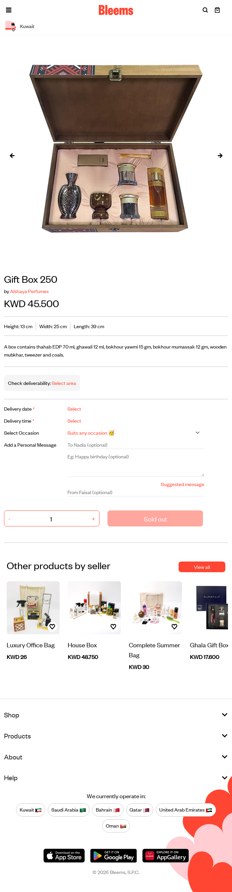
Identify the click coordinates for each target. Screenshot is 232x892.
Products (17, 735)
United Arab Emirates (185, 810)
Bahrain (108, 810)
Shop (11, 714)
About (13, 756)
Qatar (140, 810)
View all (202, 566)
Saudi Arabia (68, 810)
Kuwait (31, 810)
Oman (116, 826)
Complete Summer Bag (154, 649)
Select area (63, 382)
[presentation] (12, 155)
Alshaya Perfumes (29, 290)
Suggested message (182, 483)
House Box (82, 644)
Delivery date (19, 408)
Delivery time (19, 420)
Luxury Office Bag (31, 644)
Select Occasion (21, 432)
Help (11, 777)
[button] (8, 10)
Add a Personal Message (30, 444)
